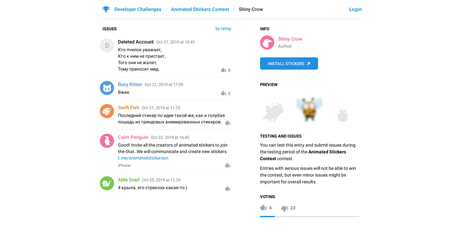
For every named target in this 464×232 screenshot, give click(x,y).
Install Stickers (286, 63)
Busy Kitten (130, 84)
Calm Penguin (133, 137)
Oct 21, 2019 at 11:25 (161, 107)
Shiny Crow (290, 39)
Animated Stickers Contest (200, 9)
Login (355, 9)
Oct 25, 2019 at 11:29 (161, 180)
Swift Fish (128, 108)
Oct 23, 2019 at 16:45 (170, 137)
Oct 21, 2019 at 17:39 (164, 84)
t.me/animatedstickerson (143, 157)
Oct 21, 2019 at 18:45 (175, 42)
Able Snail (129, 180)
